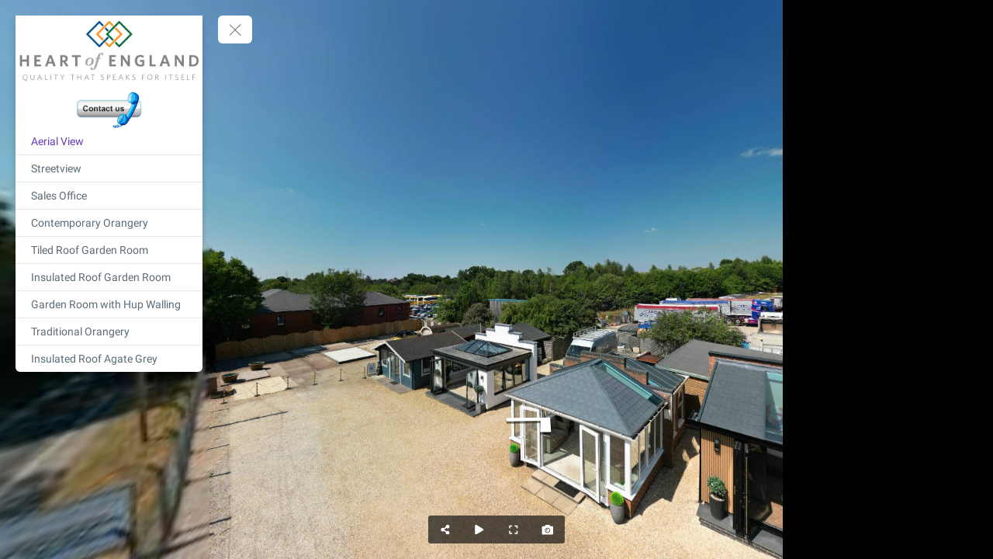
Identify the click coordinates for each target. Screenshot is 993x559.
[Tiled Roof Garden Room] (109, 250)
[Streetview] (109, 168)
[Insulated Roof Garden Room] (109, 277)
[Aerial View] (109, 141)
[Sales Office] (109, 195)
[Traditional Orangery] (109, 331)
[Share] (445, 529)
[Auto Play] (479, 529)
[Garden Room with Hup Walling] (109, 304)
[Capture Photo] (548, 529)
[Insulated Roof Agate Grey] (109, 358)
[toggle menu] (235, 29)
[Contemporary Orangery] (109, 223)
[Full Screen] (513, 529)
